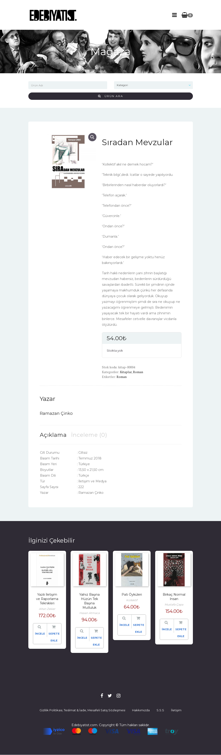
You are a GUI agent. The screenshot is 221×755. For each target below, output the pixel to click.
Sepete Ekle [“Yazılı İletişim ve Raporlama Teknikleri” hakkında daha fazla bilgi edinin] (54, 637)
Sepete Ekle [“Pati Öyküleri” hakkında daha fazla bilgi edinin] (138, 628)
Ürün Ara (110, 96)
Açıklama (53, 435)
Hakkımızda (141, 710)
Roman (138, 372)
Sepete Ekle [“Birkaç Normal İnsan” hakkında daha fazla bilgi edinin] (180, 633)
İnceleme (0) (89, 435)
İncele (40, 633)
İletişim (176, 710)
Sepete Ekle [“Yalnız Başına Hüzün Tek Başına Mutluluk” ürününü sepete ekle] (96, 641)
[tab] (53, 434)
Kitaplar (126, 372)
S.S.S (160, 710)
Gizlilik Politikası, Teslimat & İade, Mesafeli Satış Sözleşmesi (82, 710)
